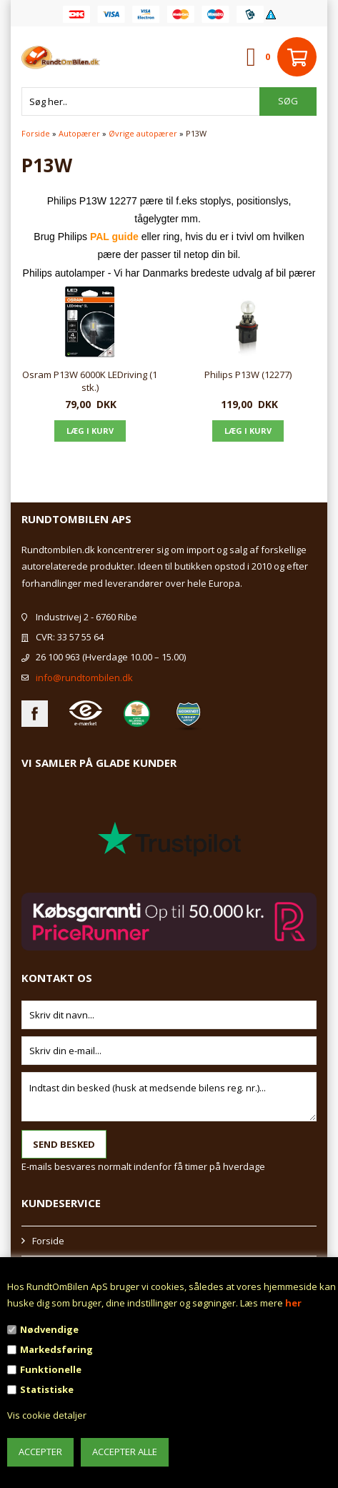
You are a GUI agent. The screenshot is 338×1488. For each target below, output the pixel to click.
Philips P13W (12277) (248, 374)
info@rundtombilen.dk (84, 677)
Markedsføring (56, 1349)
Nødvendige (49, 1329)
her (293, 1302)
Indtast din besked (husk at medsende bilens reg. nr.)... (169, 1096)
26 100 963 (58, 656)
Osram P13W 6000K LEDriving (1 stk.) (89, 381)
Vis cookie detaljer (46, 1415)
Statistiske (47, 1389)
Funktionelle (50, 1369)
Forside (35, 133)
